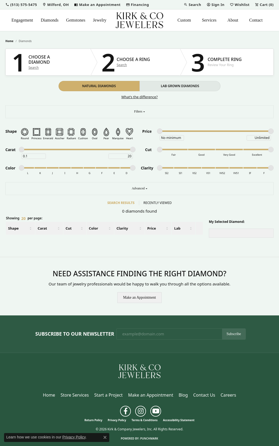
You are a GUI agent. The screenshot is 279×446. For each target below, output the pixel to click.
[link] (55, 4)
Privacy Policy (117, 420)
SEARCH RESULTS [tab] (121, 202)
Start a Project (108, 395)
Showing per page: (24, 218)
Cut (69, 228)
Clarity (122, 228)
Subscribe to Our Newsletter (74, 334)
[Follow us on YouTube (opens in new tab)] (155, 411)
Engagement (22, 20)
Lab (177, 228)
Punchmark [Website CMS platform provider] (149, 438)
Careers (228, 395)
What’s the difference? (139, 96)
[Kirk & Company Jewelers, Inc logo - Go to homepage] (139, 20)
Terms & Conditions (144, 420)
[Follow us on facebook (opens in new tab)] (125, 411)
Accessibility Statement (179, 420)
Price (151, 228)
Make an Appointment (139, 297)
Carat (42, 228)
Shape (13, 228)
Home (9, 41)
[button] (21, 4)
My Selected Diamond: (227, 221)
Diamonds (50, 20)
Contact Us (204, 395)
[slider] (159, 131)
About (232, 20)
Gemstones (75, 20)
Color (93, 228)
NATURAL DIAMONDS (99, 86)
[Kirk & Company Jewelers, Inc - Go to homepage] (139, 371)
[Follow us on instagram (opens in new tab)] (140, 411)
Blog (183, 395)
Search (34, 68)
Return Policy (93, 420)
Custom (184, 20)
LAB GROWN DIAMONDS (180, 86)
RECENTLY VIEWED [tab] (158, 202)
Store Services (74, 395)
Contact (256, 20)
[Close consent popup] (105, 437)
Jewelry (100, 20)
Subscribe (234, 334)
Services (209, 20)
